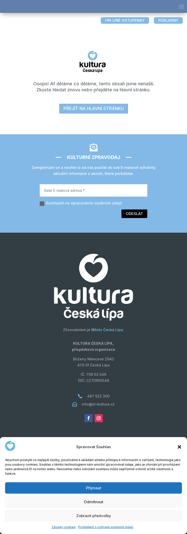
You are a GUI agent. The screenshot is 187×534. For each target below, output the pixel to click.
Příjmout (93, 488)
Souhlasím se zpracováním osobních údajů (81, 203)
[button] (179, 446)
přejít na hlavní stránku (94, 108)
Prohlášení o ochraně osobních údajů (105, 527)
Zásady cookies (64, 527)
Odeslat (134, 213)
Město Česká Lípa (107, 330)
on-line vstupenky (125, 20)
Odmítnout (93, 501)
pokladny (168, 20)
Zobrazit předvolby (93, 515)
